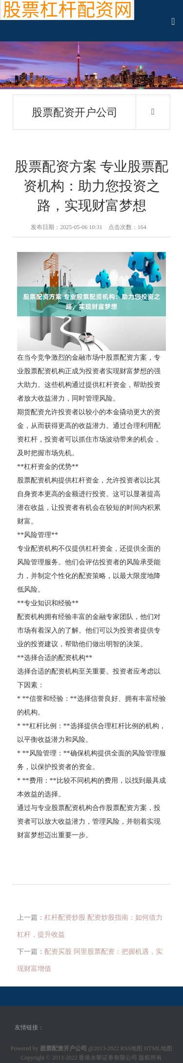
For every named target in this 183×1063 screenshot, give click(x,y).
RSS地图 (131, 1048)
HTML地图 (158, 1048)
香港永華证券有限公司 (108, 1057)
